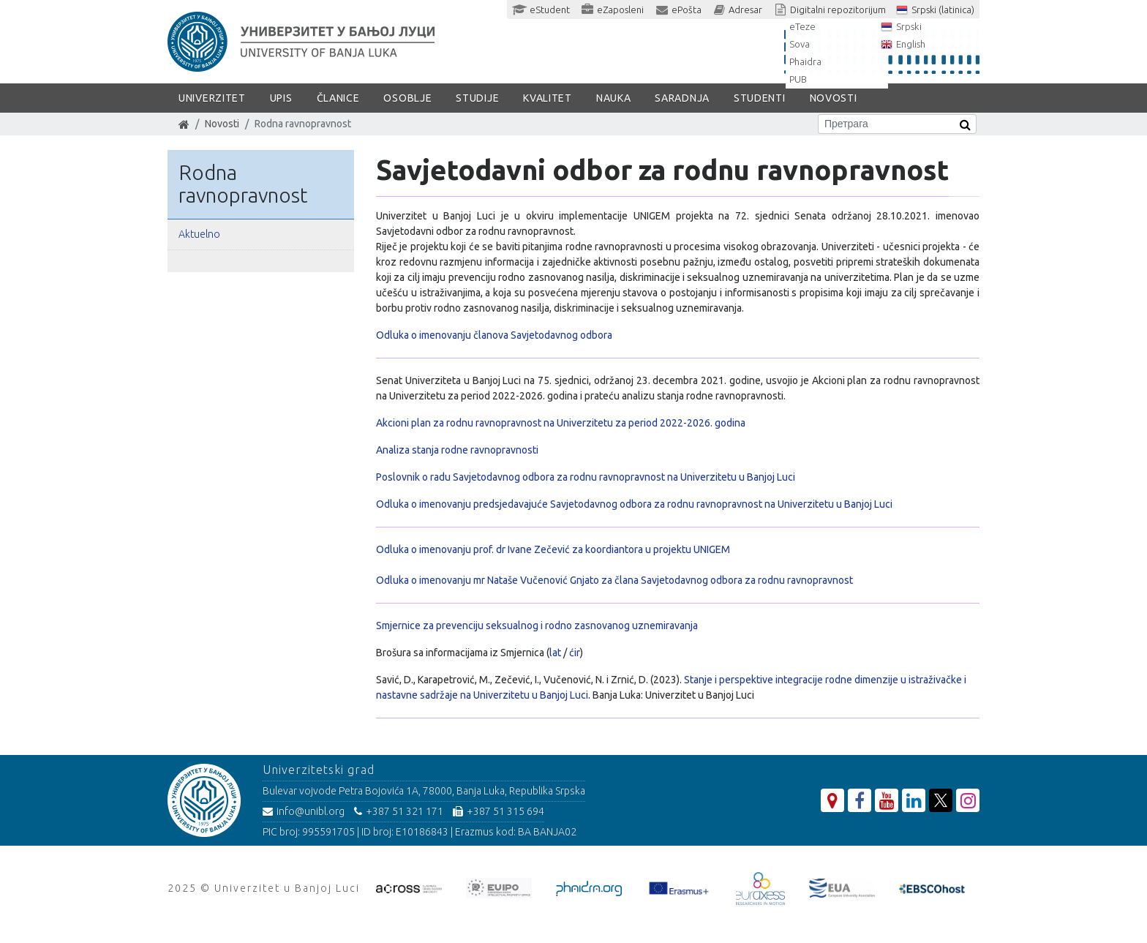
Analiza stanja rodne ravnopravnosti (457, 450)
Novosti (833, 98)
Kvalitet (547, 98)
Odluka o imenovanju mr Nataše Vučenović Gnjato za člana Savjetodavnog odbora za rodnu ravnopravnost (614, 580)
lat (556, 652)
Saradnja (682, 98)
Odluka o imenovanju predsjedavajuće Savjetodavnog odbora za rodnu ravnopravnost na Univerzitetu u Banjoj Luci (634, 504)
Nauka (613, 98)
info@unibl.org (304, 811)
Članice (338, 98)
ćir (574, 652)
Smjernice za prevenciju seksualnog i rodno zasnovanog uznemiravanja (537, 625)
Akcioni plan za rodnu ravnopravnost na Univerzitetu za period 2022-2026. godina (560, 423)
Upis (281, 98)
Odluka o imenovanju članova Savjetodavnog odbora (494, 335)
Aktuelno (199, 234)
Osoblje (407, 98)
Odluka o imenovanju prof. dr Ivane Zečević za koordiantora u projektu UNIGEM (553, 549)
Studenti (760, 98)
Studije (477, 98)
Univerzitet (212, 98)
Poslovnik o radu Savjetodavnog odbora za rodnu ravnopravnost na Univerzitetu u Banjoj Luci (585, 477)
